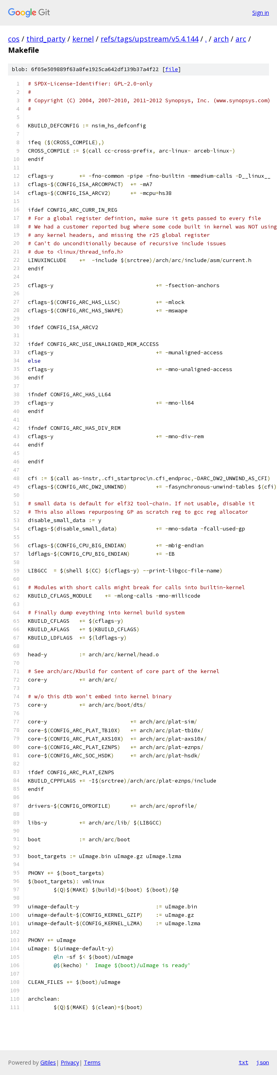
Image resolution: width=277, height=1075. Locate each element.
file (171, 69)
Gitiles (48, 1062)
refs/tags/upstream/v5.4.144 (149, 39)
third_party (45, 39)
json (262, 1062)
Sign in (260, 12)
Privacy (70, 1062)
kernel (83, 39)
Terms (92, 1062)
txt (243, 1062)
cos (14, 39)
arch (221, 39)
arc (240, 39)
